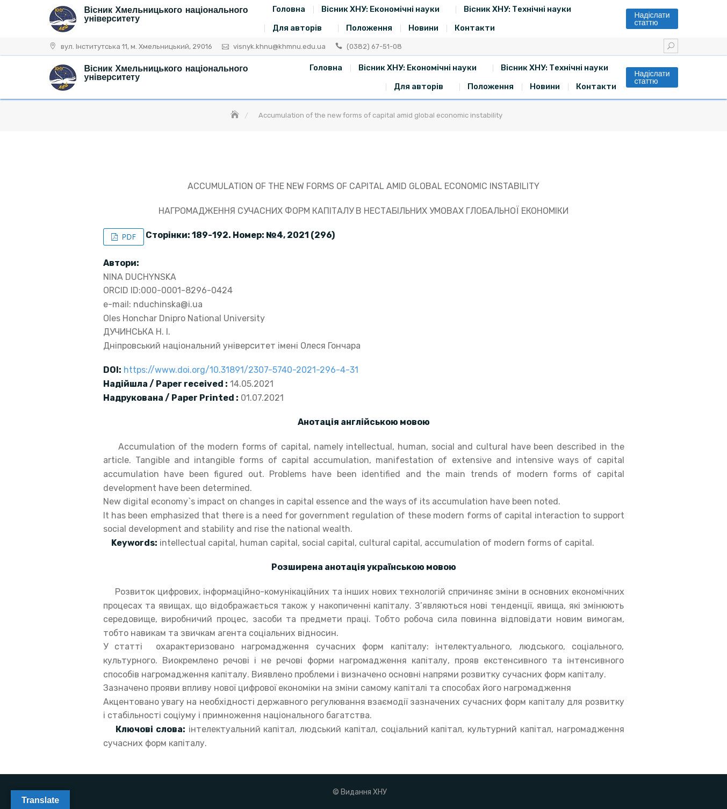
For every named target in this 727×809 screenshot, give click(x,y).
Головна (288, 9)
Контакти (475, 28)
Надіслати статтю (652, 19)
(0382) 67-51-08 (374, 46)
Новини (423, 28)
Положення (369, 28)
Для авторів (297, 28)
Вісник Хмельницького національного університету (166, 14)
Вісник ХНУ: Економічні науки (380, 9)
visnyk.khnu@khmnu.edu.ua (279, 46)
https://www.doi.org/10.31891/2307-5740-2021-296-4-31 (241, 370)
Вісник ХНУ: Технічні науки (517, 9)
